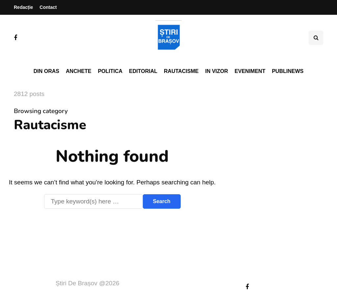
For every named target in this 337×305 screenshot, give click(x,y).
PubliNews (287, 71)
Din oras (46, 71)
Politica (110, 71)
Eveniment (250, 71)
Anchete (78, 71)
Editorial (143, 71)
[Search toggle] (316, 38)
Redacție (23, 7)
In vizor (216, 71)
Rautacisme (181, 71)
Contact (48, 7)
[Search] (93, 201)
